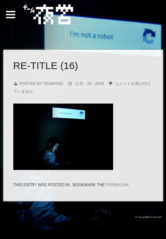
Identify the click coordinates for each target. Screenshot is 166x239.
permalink (117, 185)
